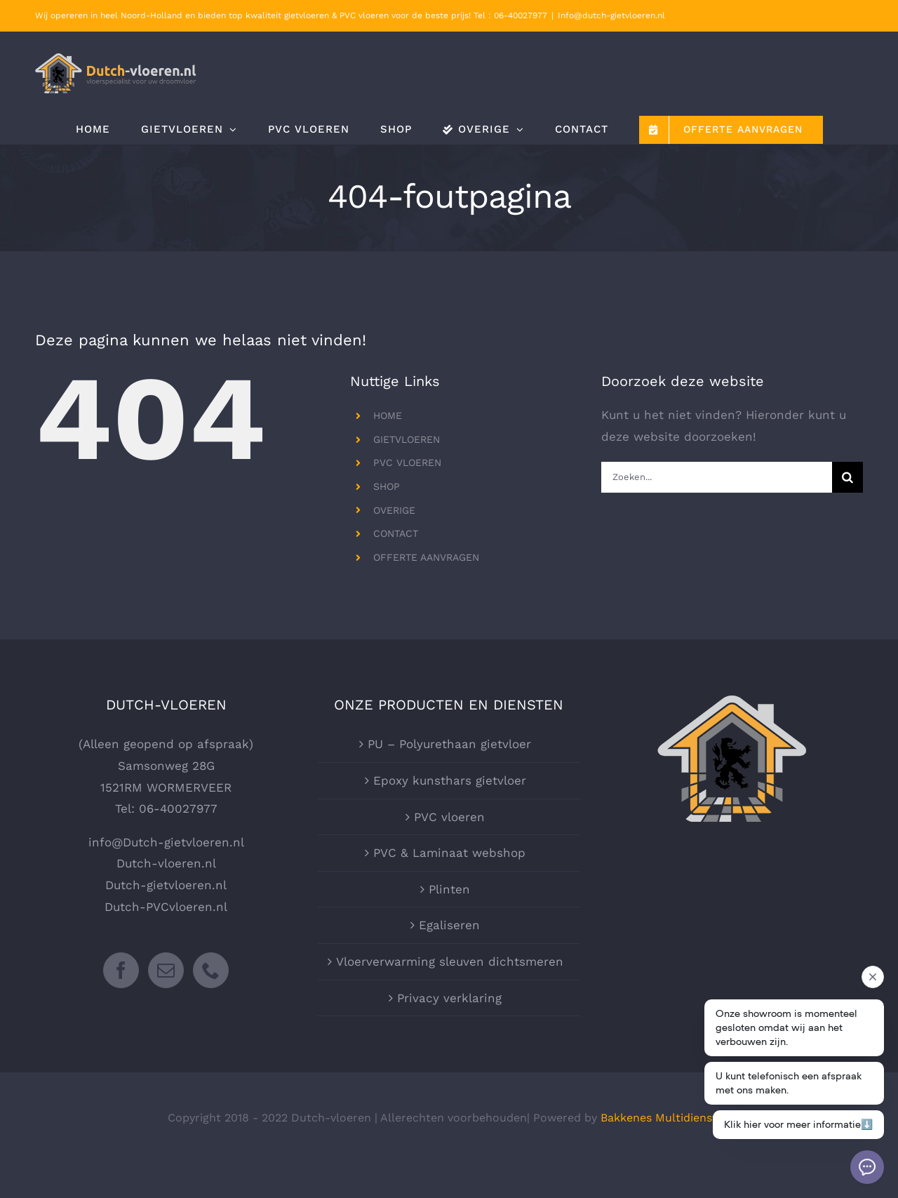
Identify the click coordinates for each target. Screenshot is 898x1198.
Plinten (449, 889)
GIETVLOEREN (406, 439)
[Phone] (211, 970)
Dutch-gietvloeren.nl (166, 885)
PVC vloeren (449, 817)
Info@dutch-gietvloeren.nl (611, 15)
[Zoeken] (847, 477)
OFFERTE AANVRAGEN (426, 557)
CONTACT (395, 533)
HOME (387, 415)
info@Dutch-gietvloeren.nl (166, 842)
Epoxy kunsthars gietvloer (449, 780)
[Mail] (166, 970)
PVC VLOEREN (407, 462)
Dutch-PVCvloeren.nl (166, 907)
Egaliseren (449, 925)
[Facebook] (121, 970)
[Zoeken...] (716, 477)
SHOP (386, 486)
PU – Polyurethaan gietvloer (449, 744)
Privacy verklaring (449, 998)
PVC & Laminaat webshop (449, 853)
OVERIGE (394, 510)
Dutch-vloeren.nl (166, 863)
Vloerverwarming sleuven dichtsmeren (449, 961)
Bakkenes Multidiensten (665, 1117)
